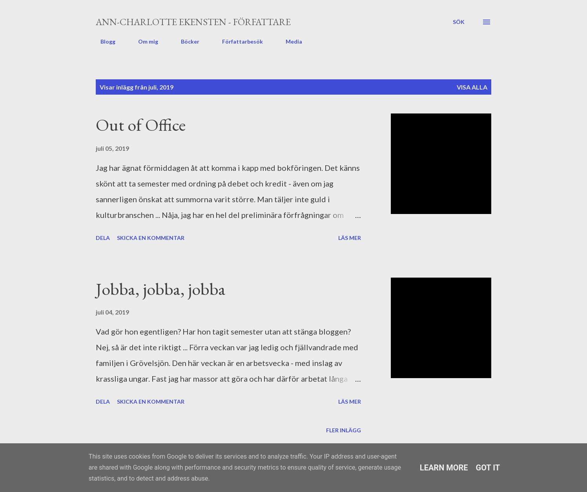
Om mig (143, 41)
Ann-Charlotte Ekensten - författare (193, 22)
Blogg (103, 41)
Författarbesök (237, 41)
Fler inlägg (343, 430)
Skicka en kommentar (150, 237)
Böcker (185, 41)
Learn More (444, 467)
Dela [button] (103, 237)
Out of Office (141, 124)
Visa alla (472, 87)
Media (289, 41)
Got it (488, 467)
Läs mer (349, 237)
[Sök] (459, 22)
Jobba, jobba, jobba (161, 289)
